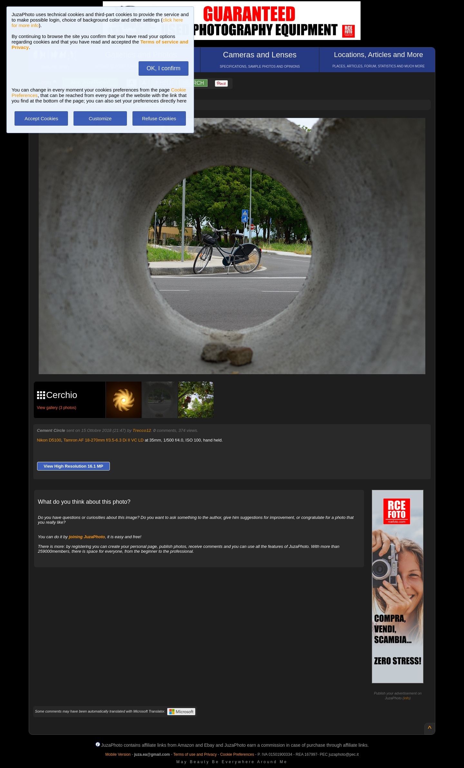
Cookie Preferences (237, 754)
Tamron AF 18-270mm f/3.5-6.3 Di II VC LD (103, 440)
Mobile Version (118, 754)
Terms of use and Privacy (195, 754)
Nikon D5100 (49, 440)
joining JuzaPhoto (87, 536)
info (407, 698)
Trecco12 (142, 430)
